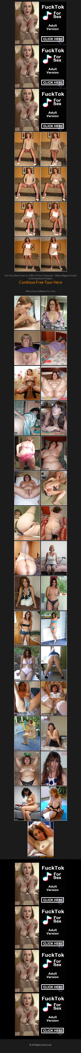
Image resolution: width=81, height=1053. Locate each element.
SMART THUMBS (46, 857)
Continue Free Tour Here (40, 282)
